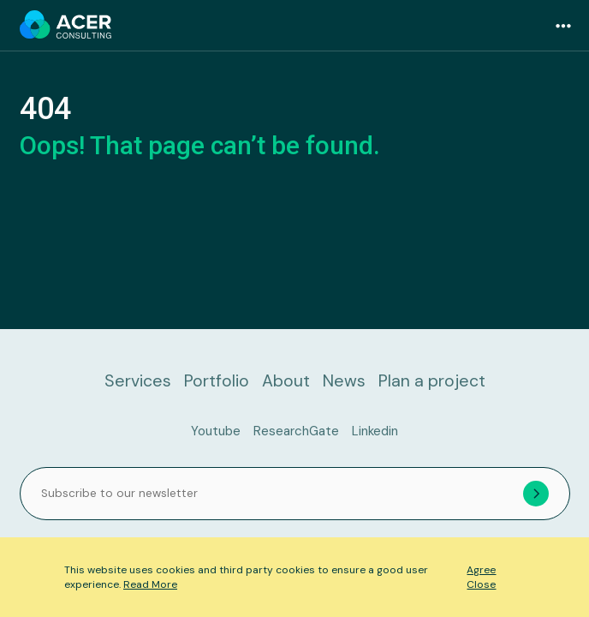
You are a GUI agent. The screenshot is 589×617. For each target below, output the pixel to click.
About (286, 381)
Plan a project (431, 381)
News (344, 381)
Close (481, 584)
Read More (150, 584)
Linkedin (375, 431)
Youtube (216, 431)
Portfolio (216, 381)
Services (137, 381)
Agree (481, 570)
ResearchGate (296, 431)
